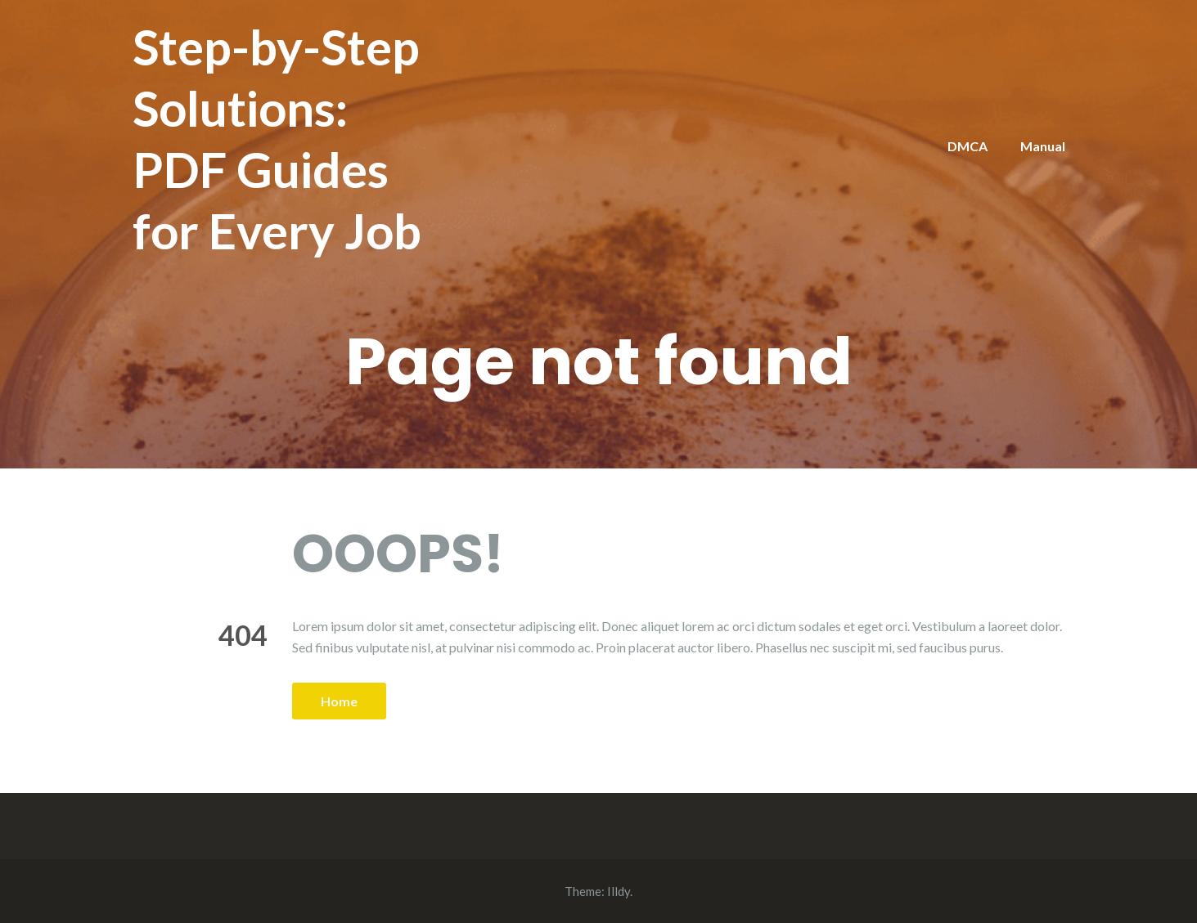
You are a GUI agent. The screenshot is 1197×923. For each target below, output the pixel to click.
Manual (1042, 146)
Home (339, 701)
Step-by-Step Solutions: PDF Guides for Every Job (277, 138)
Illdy (618, 891)
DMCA (967, 146)
